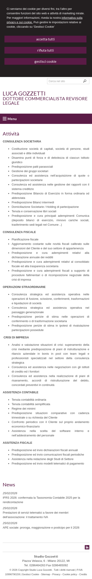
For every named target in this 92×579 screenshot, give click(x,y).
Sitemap (45, 574)
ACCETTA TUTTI (45, 39)
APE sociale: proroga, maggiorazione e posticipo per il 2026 (41, 527)
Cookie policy (69, 574)
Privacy (56, 574)
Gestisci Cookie (30, 574)
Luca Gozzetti (24, 93)
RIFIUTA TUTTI (45, 50)
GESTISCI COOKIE (45, 61)
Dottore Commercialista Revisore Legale (45, 101)
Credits (83, 574)
